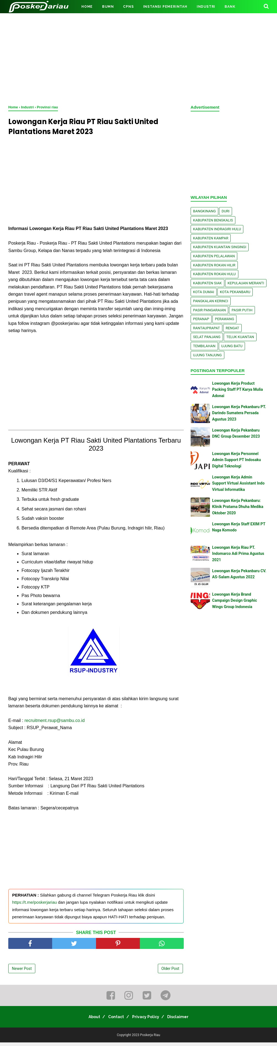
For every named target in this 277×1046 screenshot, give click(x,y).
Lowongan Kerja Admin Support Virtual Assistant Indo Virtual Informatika (238, 483)
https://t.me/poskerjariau (34, 905)
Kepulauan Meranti (246, 283)
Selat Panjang (206, 337)
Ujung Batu (232, 346)
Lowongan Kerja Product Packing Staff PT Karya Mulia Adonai (237, 389)
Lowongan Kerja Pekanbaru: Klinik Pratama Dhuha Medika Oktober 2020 (237, 506)
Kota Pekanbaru (235, 292)
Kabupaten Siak (207, 283)
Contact (114, 1020)
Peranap (201, 319)
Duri (226, 211)
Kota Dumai (203, 292)
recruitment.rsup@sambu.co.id (55, 724)
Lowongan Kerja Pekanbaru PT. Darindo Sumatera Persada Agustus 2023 (239, 413)
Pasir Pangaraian (209, 310)
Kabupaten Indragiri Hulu (217, 229)
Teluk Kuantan (240, 337)
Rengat (232, 328)
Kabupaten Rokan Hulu (214, 274)
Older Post (170, 972)
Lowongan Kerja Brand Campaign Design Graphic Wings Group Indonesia (234, 600)
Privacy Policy (147, 1020)
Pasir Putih (241, 310)
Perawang (224, 319)
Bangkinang (204, 211)
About (89, 1020)
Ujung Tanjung (207, 355)
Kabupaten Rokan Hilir (214, 265)
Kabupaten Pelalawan (214, 256)
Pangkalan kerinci (210, 301)
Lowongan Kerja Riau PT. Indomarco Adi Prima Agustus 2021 (238, 553)
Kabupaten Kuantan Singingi (219, 247)
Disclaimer (183, 1020)
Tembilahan (204, 346)
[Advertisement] (138, 58)
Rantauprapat (206, 328)
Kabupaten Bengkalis (213, 220)
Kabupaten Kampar (210, 238)
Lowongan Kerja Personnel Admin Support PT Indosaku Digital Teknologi (236, 459)
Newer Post (22, 972)
